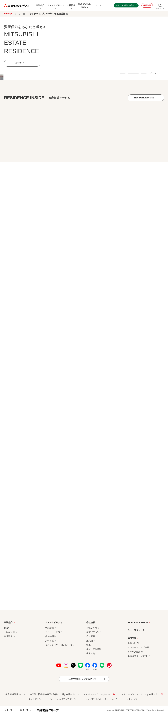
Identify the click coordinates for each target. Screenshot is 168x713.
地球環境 (49, 628)
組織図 (89, 640)
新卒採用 (133, 642)
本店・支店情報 (93, 649)
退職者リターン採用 (138, 655)
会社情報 (90, 622)
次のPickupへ (20, 14)
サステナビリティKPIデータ (58, 645)
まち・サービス (52, 632)
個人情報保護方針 (13, 694)
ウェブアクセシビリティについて (101, 699)
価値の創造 (50, 636)
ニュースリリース (136, 630)
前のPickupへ (15, 14)
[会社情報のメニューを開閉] (71, 5)
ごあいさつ (91, 628)
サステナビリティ (53, 622)
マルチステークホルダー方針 (99, 694)
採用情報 (132, 638)
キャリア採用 (135, 651)
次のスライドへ (155, 73)
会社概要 (90, 636)
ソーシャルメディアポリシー (64, 699)
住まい (7, 628)
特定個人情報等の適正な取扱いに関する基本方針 (53, 694)
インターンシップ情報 (140, 647)
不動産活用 (9, 632)
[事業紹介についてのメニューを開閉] (40, 5)
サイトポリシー (35, 699)
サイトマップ (130, 699)
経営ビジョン (92, 632)
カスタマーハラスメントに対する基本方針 (141, 694)
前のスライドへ (151, 73)
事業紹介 (8, 622)
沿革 (88, 645)
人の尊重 (49, 640)
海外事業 (8, 636)
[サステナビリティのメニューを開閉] (55, 5)
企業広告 (90, 653)
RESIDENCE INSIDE (138, 622)
